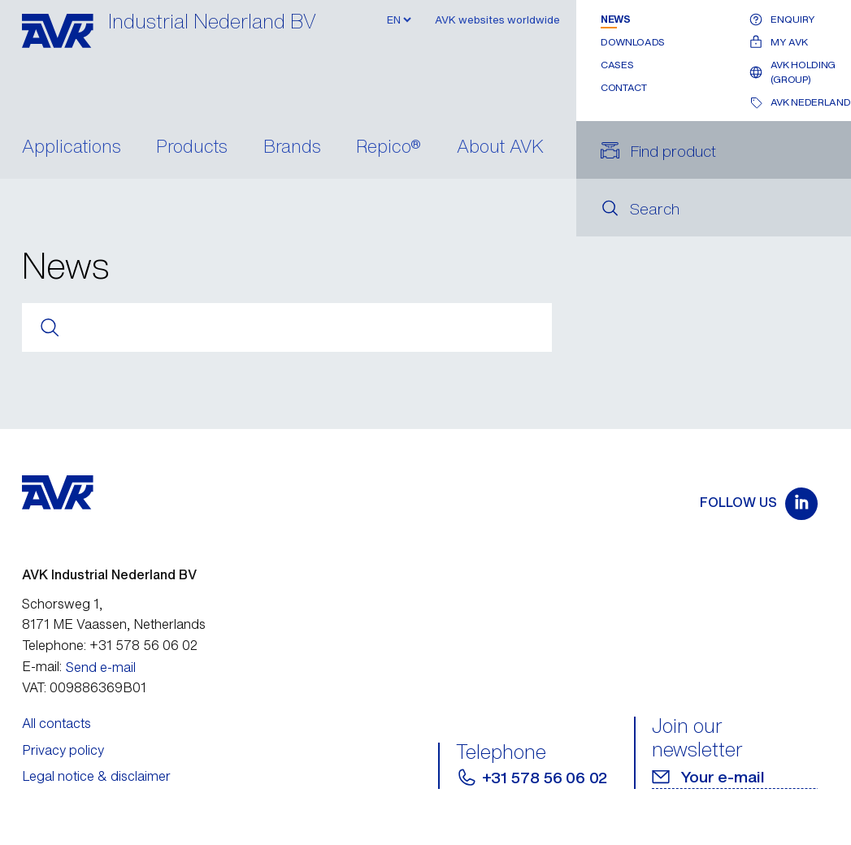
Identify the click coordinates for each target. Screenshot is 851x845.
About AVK (500, 147)
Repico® (388, 147)
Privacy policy (63, 750)
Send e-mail (101, 667)
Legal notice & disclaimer (96, 776)
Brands (292, 147)
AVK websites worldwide (497, 20)
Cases (617, 65)
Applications (71, 147)
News (616, 19)
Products (192, 147)
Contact (623, 87)
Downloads (633, 42)
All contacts (56, 723)
